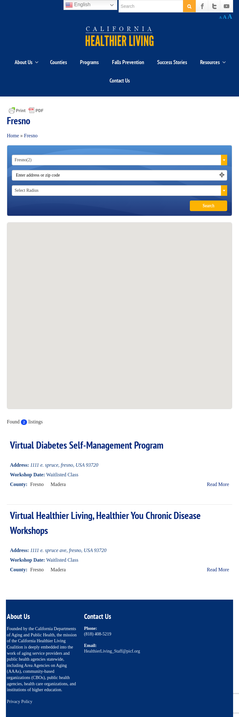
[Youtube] (226, 6)
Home (13, 135)
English (78, 5)
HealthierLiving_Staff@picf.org (112, 651)
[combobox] (119, 160)
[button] (119, 308)
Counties (58, 62)
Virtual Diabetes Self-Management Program (86, 444)
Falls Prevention (128, 62)
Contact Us (120, 80)
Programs (89, 62)
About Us (27, 62)
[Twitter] (214, 6)
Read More (218, 484)
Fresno (31, 135)
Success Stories (172, 62)
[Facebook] (202, 6)
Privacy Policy (19, 701)
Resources (213, 62)
